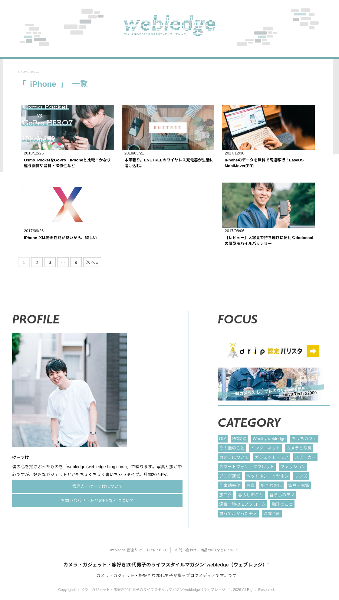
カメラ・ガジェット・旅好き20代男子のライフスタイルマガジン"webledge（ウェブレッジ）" (166, 564)
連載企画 (271, 513)
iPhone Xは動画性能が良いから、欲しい (60, 237)
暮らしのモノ (282, 495)
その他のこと (232, 448)
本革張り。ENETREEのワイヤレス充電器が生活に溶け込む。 (169, 163)
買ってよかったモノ (238, 513)
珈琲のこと (282, 504)
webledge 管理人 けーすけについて (138, 550)
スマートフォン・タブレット (246, 466)
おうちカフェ (304, 438)
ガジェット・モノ (272, 457)
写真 (250, 485)
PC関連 (239, 438)
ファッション (293, 466)
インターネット (265, 448)
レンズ (301, 476)
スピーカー (305, 457)
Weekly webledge (269, 438)
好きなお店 (271, 485)
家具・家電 (298, 485)
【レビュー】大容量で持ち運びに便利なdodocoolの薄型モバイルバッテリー (269, 240)
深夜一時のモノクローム (242, 504)
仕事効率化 (229, 485)
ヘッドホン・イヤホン (267, 476)
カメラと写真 (299, 448)
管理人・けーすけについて (97, 486)
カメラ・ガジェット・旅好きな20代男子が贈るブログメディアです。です (166, 575)
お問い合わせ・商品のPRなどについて (97, 500)
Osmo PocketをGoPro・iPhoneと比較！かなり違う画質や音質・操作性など (67, 163)
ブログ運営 (229, 476)
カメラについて (234, 457)
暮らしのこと (250, 495)
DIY (222, 438)
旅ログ (225, 495)
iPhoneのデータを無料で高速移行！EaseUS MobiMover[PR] (264, 163)
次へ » (92, 262)
